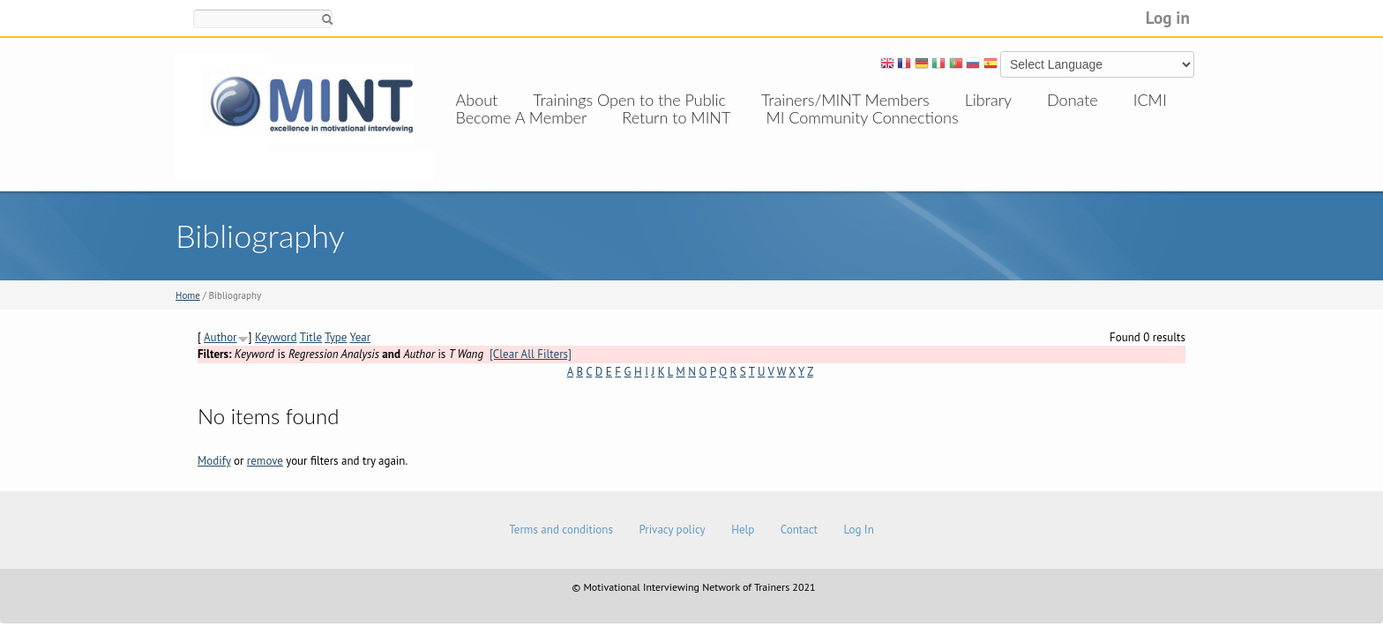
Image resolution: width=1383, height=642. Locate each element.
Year (360, 337)
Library (988, 99)
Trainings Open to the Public (629, 99)
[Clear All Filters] (531, 354)
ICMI (1150, 99)
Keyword (276, 337)
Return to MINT (676, 135)
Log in (1168, 17)
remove (265, 460)
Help (742, 529)
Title (311, 337)
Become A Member (521, 135)
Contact (799, 529)
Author (220, 337)
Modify (214, 460)
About (477, 99)
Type (336, 337)
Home (188, 295)
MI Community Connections (862, 135)
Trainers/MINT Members (845, 99)
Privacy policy (672, 529)
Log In (858, 529)
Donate (1072, 99)
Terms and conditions (561, 529)
